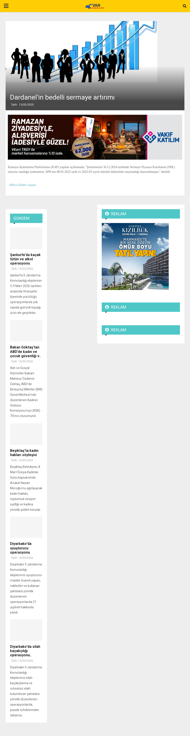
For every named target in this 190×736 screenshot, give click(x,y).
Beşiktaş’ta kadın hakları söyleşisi (24, 452)
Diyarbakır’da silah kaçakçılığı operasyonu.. (25, 650)
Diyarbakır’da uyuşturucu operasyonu (21, 548)
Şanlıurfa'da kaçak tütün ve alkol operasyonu (25, 259)
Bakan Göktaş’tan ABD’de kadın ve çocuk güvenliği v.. (25, 351)
